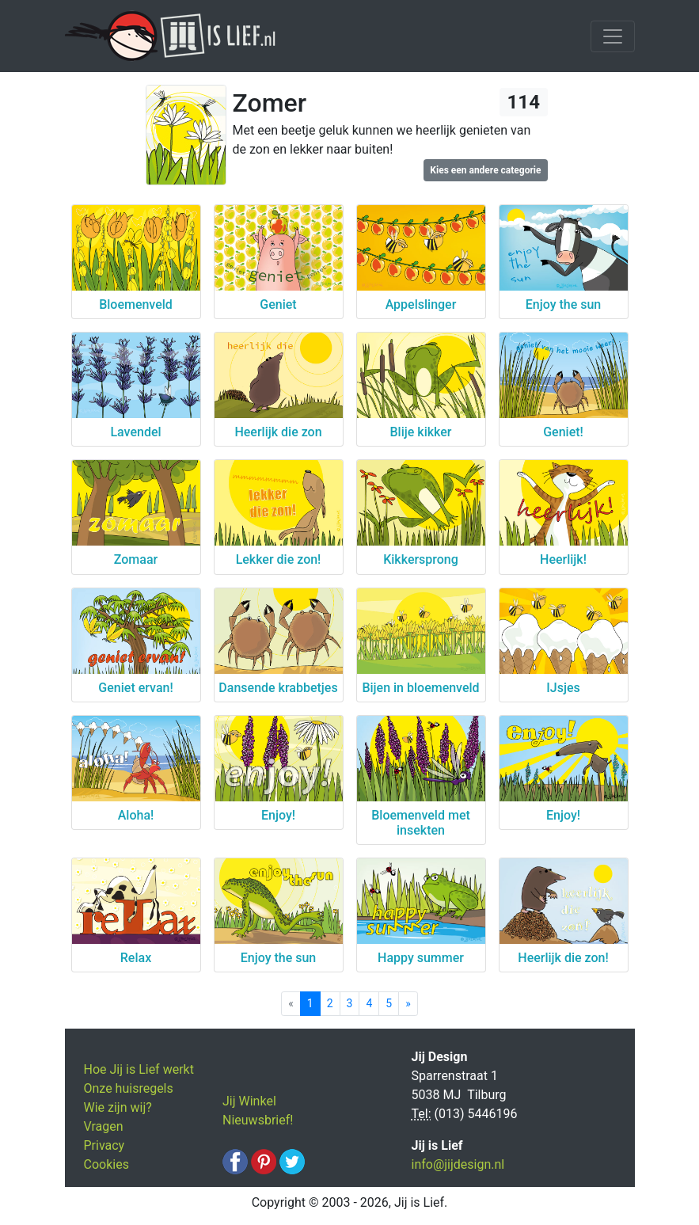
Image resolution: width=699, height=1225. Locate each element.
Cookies (106, 1164)
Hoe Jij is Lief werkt (139, 1069)
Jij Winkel (249, 1101)
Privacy (104, 1145)
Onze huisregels (128, 1088)
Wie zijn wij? (118, 1107)
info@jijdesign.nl (458, 1164)
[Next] (408, 1003)
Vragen (103, 1126)
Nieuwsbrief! (257, 1120)
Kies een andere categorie (485, 170)
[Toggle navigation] (613, 36)
